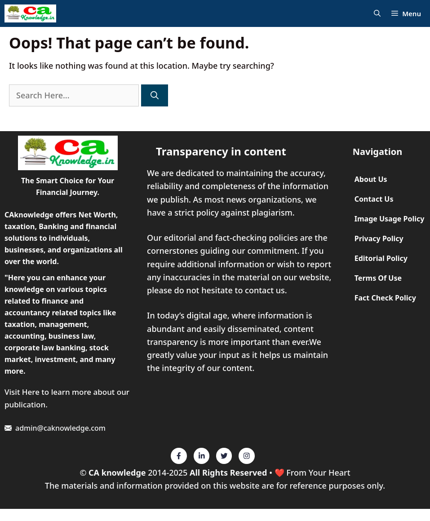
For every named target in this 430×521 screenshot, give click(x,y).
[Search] (154, 95)
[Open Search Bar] (377, 14)
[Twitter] (179, 456)
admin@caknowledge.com (60, 428)
